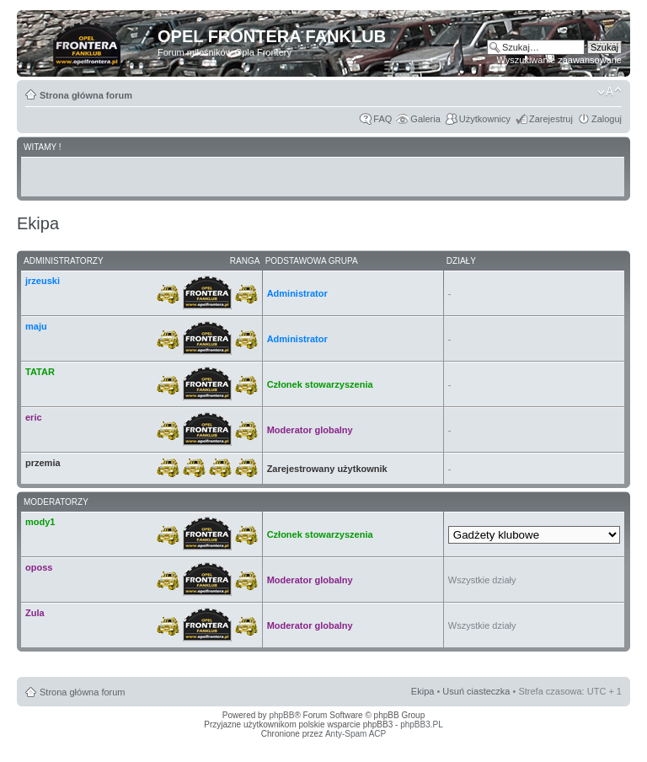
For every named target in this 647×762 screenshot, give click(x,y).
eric (33, 417)
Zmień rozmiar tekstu (609, 91)
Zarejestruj (551, 119)
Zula (35, 613)
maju (36, 326)
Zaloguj (606, 119)
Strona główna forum (86, 95)
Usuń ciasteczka (476, 691)
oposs (38, 567)
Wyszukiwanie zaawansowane (559, 60)
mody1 (40, 522)
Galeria (425, 119)
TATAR (40, 372)
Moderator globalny (310, 430)
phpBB (281, 715)
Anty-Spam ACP (355, 733)
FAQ (382, 119)
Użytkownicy (485, 119)
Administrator (297, 293)
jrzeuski (42, 281)
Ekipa (423, 691)
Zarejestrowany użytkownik (327, 469)
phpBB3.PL (421, 724)
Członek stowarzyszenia (320, 384)
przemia (43, 463)
